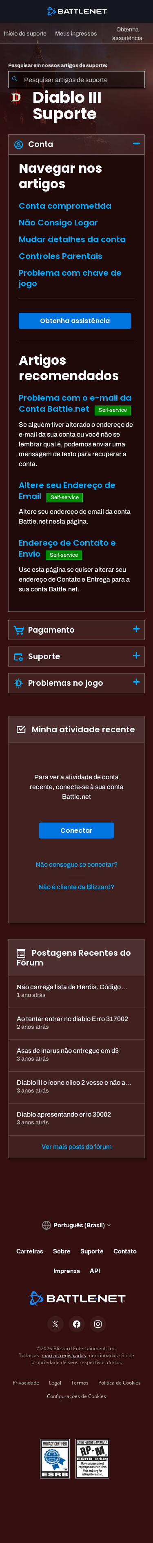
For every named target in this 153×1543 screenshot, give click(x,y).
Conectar (76, 830)
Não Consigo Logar (58, 222)
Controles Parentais (60, 256)
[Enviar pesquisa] (14, 79)
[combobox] (76, 79)
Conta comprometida (65, 206)
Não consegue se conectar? (76, 864)
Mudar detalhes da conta (72, 239)
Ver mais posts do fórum (77, 1146)
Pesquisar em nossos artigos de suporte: (57, 65)
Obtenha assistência (75, 321)
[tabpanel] (76, 382)
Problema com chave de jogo (70, 278)
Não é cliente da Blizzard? (76, 886)
